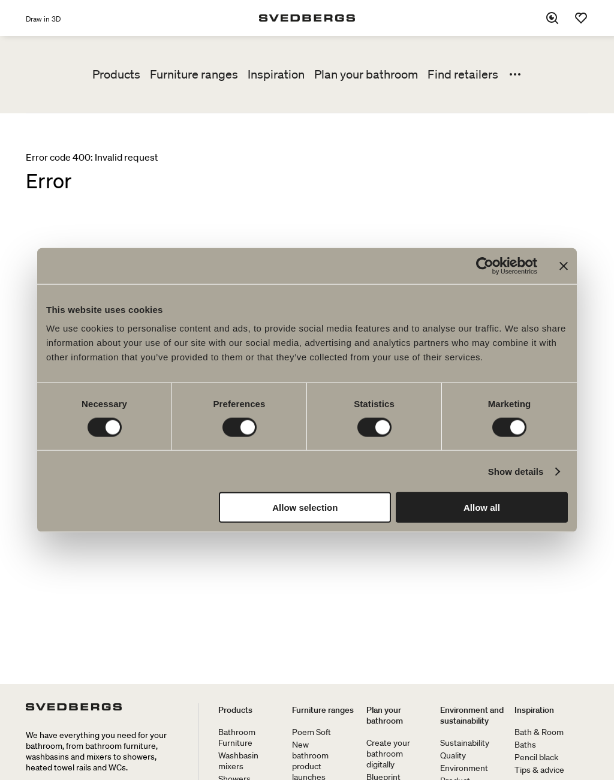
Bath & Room (539, 732)
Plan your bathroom (366, 74)
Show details (516, 471)
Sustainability (464, 742)
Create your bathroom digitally (388, 753)
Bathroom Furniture (236, 737)
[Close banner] (563, 265)
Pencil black (536, 757)
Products (116, 74)
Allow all (481, 507)
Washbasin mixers (238, 761)
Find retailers (463, 74)
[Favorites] (581, 18)
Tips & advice (539, 769)
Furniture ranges (194, 74)
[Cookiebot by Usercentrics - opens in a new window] (484, 266)
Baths (525, 744)
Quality (453, 755)
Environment (464, 768)
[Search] (552, 18)
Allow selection (305, 507)
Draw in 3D (43, 19)
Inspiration (276, 74)
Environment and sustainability (472, 715)
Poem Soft (311, 732)
